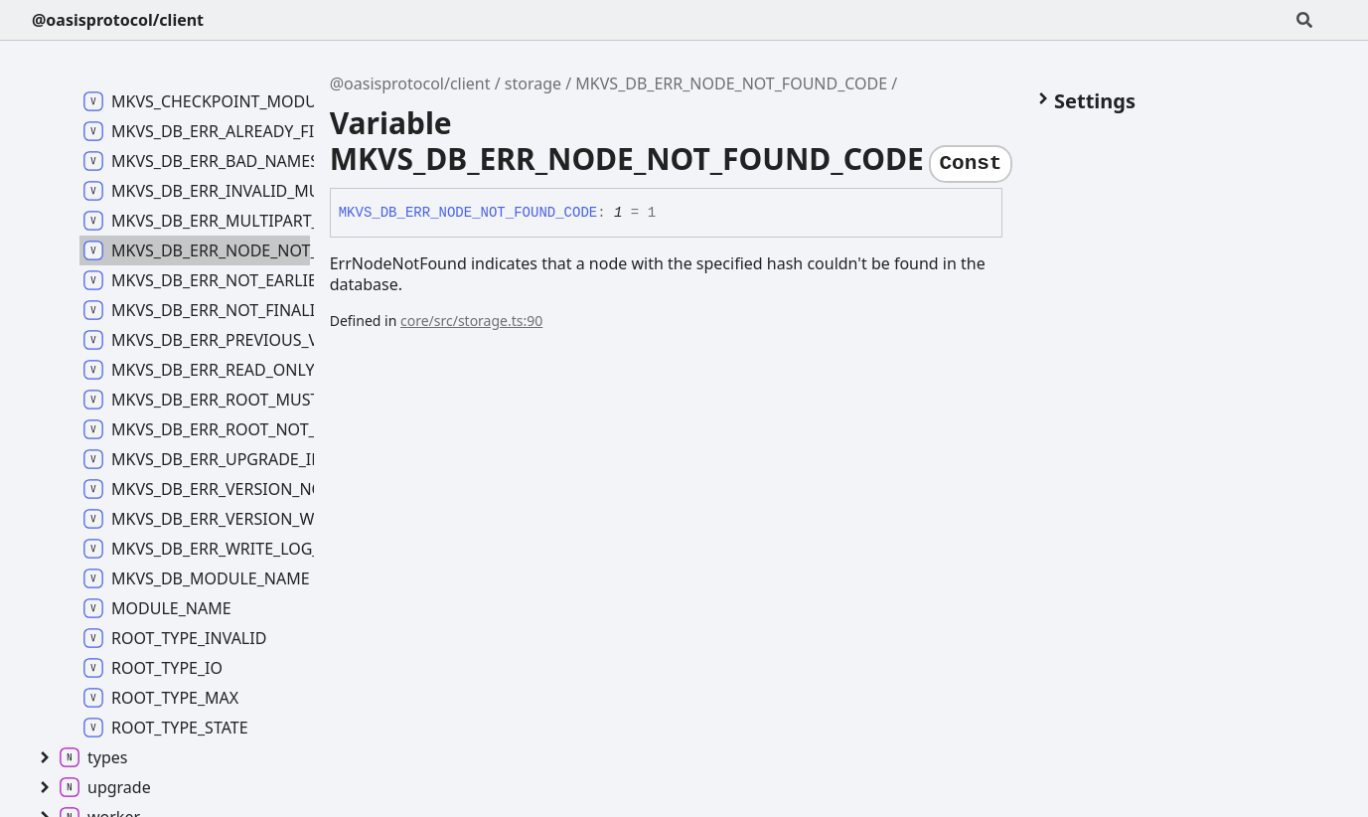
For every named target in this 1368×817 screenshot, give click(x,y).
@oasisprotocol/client (118, 20)
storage (533, 83)
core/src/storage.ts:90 (471, 320)
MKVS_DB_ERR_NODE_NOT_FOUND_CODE (731, 83)
